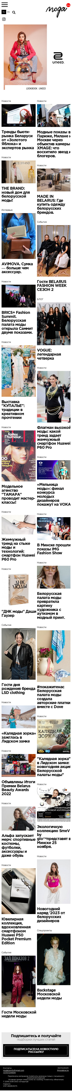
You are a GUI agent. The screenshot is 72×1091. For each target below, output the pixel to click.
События (54, 256)
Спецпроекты (54, 964)
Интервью (19, 241)
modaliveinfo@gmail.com (13, 1070)
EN (8, 12)
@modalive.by (63, 1070)
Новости (19, 125)
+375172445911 (9, 1072)
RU (4, 12)
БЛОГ (54, 329)
